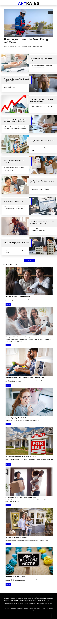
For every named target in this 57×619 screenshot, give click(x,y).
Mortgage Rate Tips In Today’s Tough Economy (18, 337)
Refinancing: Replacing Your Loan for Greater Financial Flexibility (15, 120)
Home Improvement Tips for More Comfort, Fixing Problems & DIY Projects (25, 377)
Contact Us (34, 614)
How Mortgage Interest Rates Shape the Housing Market (41, 100)
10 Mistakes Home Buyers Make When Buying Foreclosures (21, 456)
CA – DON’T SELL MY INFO (44, 614)
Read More (8, 304)
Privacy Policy (20, 614)
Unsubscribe (27, 614)
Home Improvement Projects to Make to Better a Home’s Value (42, 222)
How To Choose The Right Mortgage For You (42, 182)
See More (29, 260)
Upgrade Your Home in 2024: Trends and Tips (42, 141)
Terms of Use (13, 614)
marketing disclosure (47, 608)
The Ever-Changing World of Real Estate (41, 59)
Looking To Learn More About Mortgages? (17, 537)
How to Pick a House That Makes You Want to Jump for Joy (21, 497)
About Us (7, 614)
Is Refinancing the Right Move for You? (16, 417)
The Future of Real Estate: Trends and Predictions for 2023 (16, 243)
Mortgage (50, 12)
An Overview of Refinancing (13, 201)
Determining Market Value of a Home (15, 576)
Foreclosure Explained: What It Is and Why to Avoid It (16, 80)
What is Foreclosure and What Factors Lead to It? (14, 161)
